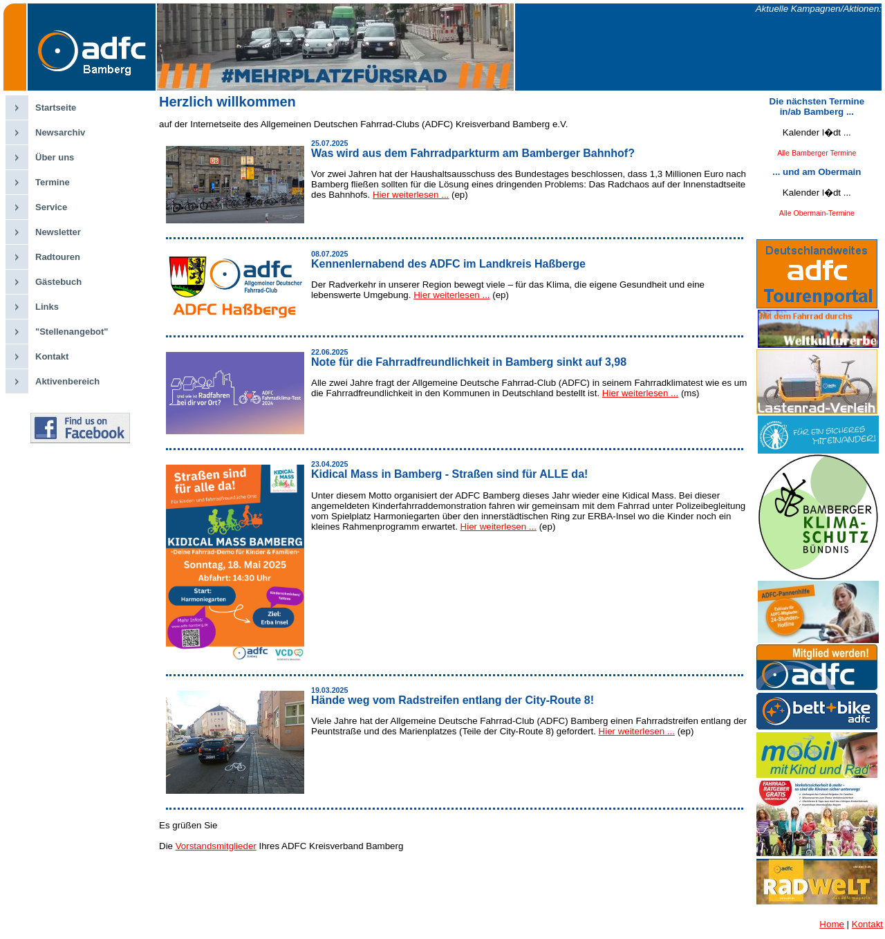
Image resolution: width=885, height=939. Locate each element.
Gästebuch (58, 282)
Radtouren (57, 257)
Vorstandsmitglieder (216, 846)
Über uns (54, 157)
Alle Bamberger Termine (816, 153)
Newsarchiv (60, 132)
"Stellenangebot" (72, 331)
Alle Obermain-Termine (817, 213)
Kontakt (51, 356)
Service (51, 207)
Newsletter (58, 232)
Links (47, 306)
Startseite (55, 107)
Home (831, 924)
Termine (52, 182)
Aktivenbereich (67, 381)
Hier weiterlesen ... (411, 194)
